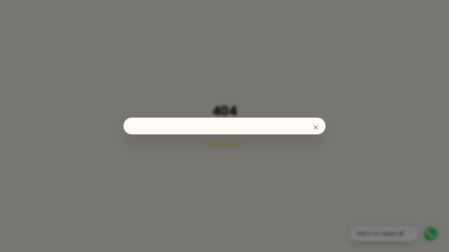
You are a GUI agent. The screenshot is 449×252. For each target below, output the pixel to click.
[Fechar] (315, 127)
